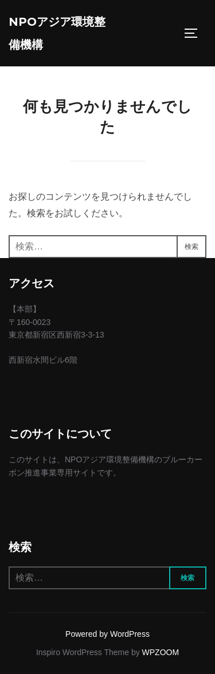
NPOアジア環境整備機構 (57, 33)
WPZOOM (160, 652)
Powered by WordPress (107, 634)
